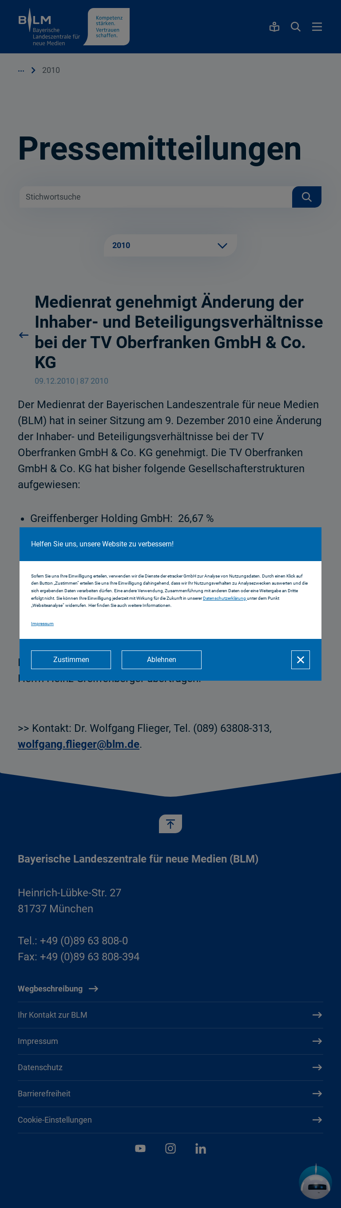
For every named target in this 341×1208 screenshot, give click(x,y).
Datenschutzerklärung (225, 598)
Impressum (42, 623)
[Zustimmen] (71, 659)
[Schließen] (300, 659)
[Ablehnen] (162, 659)
